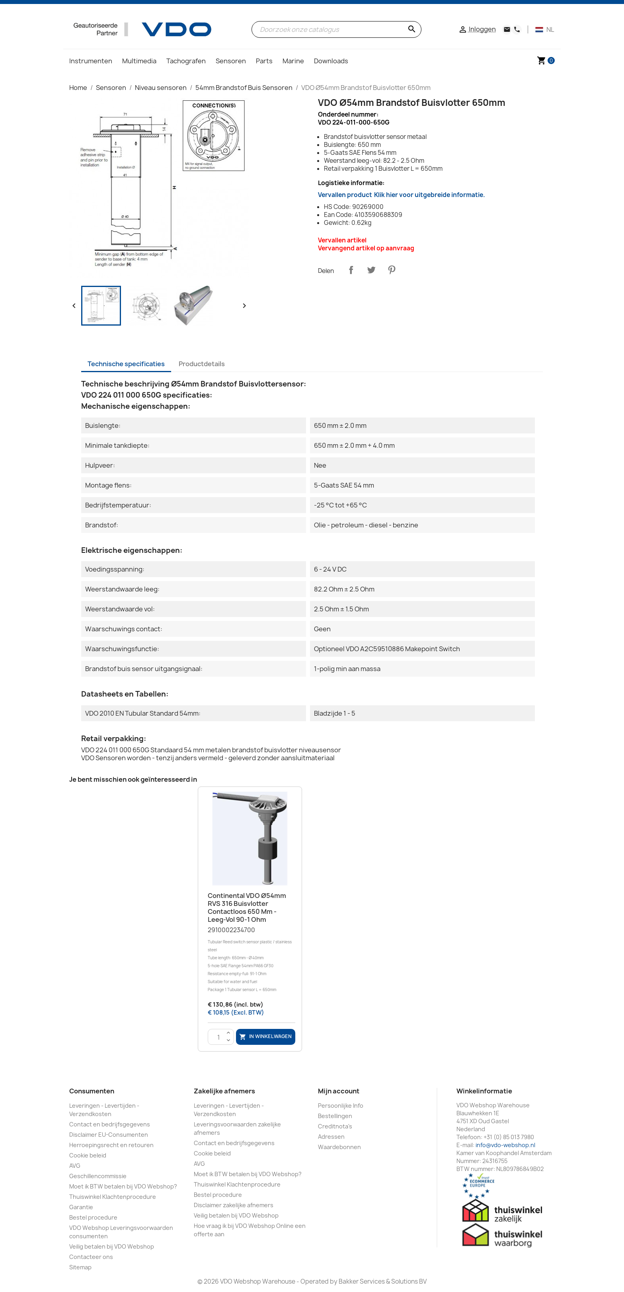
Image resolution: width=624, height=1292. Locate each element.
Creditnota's (335, 1126)
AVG (74, 1165)
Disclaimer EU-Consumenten (108, 1134)
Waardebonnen (339, 1147)
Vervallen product (401, 195)
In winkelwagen (265, 1037)
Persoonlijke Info (340, 1105)
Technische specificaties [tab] (126, 363)
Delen (351, 270)
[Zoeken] (336, 29)
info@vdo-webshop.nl (505, 1145)
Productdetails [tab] (202, 363)
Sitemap (80, 1267)
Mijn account (338, 1091)
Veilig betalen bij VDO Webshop (111, 1246)
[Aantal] (219, 1037)
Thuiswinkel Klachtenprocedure (112, 1196)
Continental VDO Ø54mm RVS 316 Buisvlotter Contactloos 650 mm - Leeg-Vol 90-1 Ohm (247, 907)
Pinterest (392, 270)
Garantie (81, 1207)
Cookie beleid (87, 1155)
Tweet (371, 270)
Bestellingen (335, 1116)
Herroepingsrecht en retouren (111, 1145)
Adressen (331, 1136)
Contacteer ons (91, 1257)
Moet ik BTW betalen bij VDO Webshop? (123, 1186)
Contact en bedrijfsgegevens (109, 1124)
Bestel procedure (93, 1217)
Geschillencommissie (98, 1176)
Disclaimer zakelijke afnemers (233, 1205)
